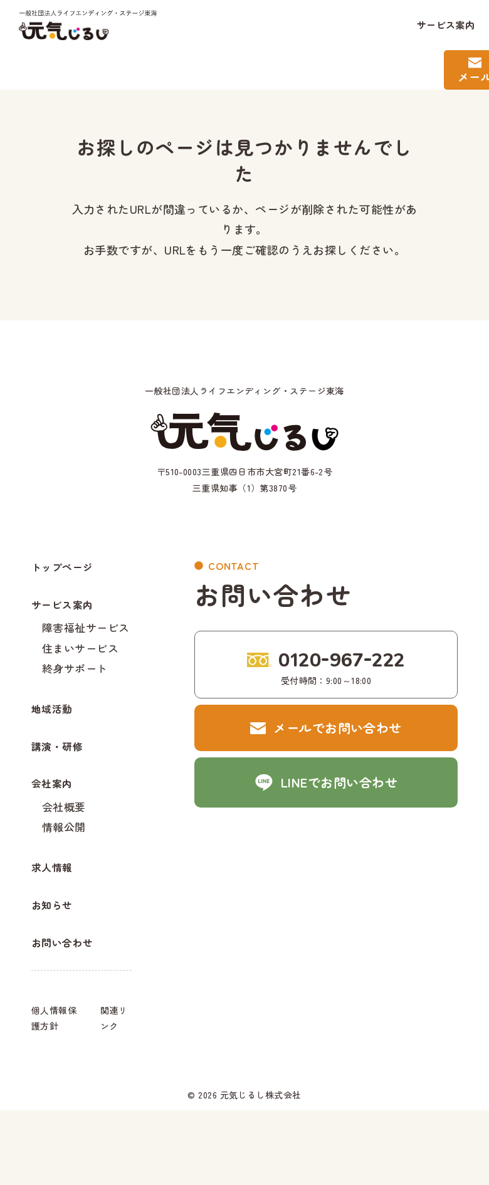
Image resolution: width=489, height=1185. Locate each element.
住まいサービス (80, 663)
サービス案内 (446, 24)
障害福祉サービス (86, 640)
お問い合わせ (68, 1014)
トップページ (68, 569)
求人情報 (55, 922)
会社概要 (64, 852)
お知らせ (55, 968)
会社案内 (55, 826)
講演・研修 (61, 779)
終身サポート (75, 685)
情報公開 (64, 874)
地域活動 (55, 733)
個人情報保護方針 (53, 1092)
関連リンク (113, 1092)
